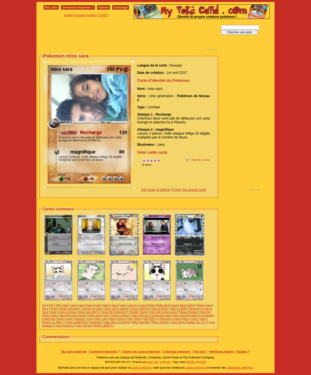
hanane (80, 319)
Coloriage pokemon (176, 351)
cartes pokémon (195, 367)
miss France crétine (116, 315)
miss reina (178, 322)
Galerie (103, 7)
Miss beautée (140, 322)
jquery (150, 362)
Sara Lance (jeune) (116, 308)
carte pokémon (141, 367)
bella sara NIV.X (88, 312)
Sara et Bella (159, 308)
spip (168, 362)
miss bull (49, 319)
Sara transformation (186, 315)
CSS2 (203, 362)
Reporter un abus (200, 160)
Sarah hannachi (69, 308)
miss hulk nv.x (140, 315)
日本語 (102, 15)
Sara (89, 305)
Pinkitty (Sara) (138, 312)
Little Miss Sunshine (117, 322)
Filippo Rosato (188, 312)
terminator (207, 315)
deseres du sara (200, 308)
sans (69, 319)
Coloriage (120, 7)
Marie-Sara (204, 305)
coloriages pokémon (240, 367)
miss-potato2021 (77, 322)
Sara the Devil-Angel (72, 315)
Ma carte (51, 7)
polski (92, 15)
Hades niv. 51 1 (197, 322)
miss (90, 319)
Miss (113, 319)
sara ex (133, 305)
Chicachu (165, 319)
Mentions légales (222, 351)
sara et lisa (147, 305)
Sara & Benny (140, 308)
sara (65, 305)
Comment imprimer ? (78, 7)
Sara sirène (187, 305)
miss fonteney (65, 325)
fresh (60, 319)
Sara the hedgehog (114, 312)
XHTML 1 (191, 362)
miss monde (84, 325)
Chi (44, 305)
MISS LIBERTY (104, 325)
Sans (177, 319)
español (81, 15)
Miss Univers (160, 322)
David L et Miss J (53, 322)
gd (161, 362)
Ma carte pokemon (74, 351)
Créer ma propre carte (189, 190)
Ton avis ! (200, 351)
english (68, 15)
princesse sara (161, 315)
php (157, 362)
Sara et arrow (67, 312)
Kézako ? (243, 351)
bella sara (163, 305)
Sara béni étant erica (163, 312)
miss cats (101, 319)
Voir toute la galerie (155, 190)
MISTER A (150, 319)
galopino (95, 322)
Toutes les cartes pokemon (141, 351)
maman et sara (91, 308)
